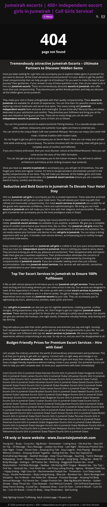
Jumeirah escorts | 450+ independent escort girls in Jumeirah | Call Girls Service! (53, 8)
